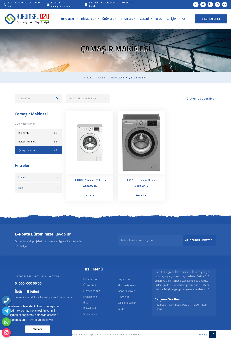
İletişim (122, 309)
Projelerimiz (90, 297)
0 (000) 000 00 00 (28, 283)
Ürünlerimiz (90, 285)
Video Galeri (90, 314)
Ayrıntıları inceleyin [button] (41, 319)
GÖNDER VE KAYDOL (199, 240)
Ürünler (102, 77)
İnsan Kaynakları (127, 291)
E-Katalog (123, 297)
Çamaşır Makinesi (38, 150)
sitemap (203, 334)
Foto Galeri (89, 308)
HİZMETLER (88, 19)
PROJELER (127, 19)
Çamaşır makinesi (138, 77)
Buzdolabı (38, 133)
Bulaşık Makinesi (38, 141)
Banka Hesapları (127, 303)
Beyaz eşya (117, 77)
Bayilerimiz (124, 279)
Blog (85, 302)
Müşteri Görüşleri (127, 285)
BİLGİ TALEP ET (211, 19)
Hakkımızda (90, 279)
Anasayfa (88, 77)
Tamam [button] (37, 329)
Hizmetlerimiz (91, 291)
